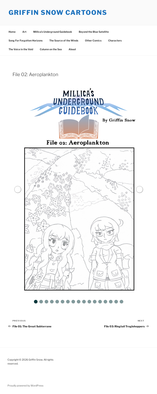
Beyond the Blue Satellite (94, 31)
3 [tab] (46, 301)
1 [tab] (36, 301)
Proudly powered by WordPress (25, 385)
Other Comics (93, 40)
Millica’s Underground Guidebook (52, 31)
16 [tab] (116, 301)
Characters (115, 40)
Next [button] (139, 189)
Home (12, 31)
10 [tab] (84, 301)
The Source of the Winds (63, 40)
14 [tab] (105, 301)
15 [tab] (111, 301)
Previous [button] (17, 189)
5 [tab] (57, 301)
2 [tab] (41, 301)
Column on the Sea (51, 49)
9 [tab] (78, 301)
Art (24, 31)
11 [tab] (89, 301)
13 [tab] (100, 301)
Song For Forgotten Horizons (26, 40)
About (72, 49)
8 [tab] (73, 301)
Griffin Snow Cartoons (58, 12)
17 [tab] (121, 301)
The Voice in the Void (21, 49)
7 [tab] (68, 301)
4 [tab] (52, 301)
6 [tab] (62, 301)
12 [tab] (94, 301)
